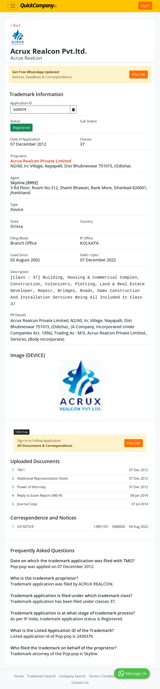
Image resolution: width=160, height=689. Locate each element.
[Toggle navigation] (13, 6)
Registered (21, 127)
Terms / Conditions (104, 676)
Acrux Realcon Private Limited (40, 161)
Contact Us (80, 682)
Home (19, 676)
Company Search (72, 676)
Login (145, 5)
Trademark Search (41, 676)
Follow (138, 74)
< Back (15, 25)
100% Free (21, 432)
